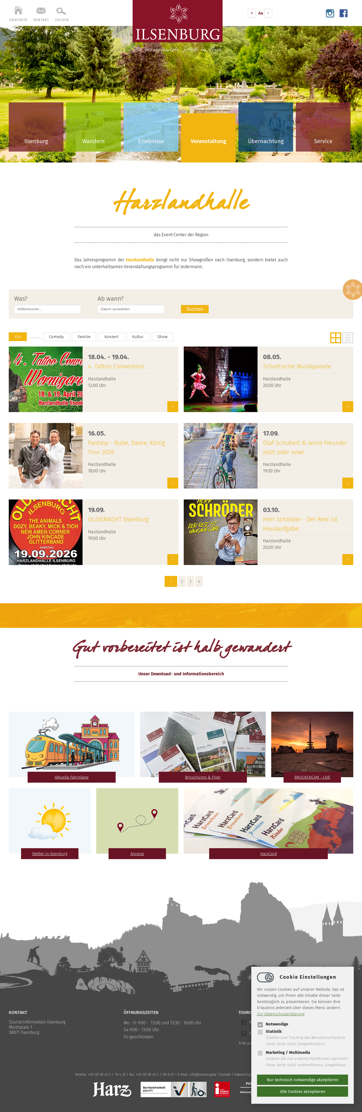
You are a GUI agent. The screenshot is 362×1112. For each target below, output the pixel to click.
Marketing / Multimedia (283, 1052)
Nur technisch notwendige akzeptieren (302, 1079)
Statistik (269, 1031)
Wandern (93, 141)
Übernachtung (266, 141)
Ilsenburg (36, 141)
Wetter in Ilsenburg (49, 853)
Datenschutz (243, 1074)
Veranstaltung (208, 141)
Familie (87, 336)
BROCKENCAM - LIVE (312, 777)
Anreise (137, 853)
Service (323, 141)
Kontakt (224, 1074)
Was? (20, 298)
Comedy (58, 336)
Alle (18, 336)
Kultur (142, 336)
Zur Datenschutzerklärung (281, 1014)
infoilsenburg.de (201, 1074)
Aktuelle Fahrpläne (71, 777)
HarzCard (268, 853)
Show (167, 336)
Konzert (115, 336)
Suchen (195, 309)
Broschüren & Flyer (203, 777)
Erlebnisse (151, 141)
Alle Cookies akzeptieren (302, 1091)
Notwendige (272, 1024)
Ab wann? (111, 298)
